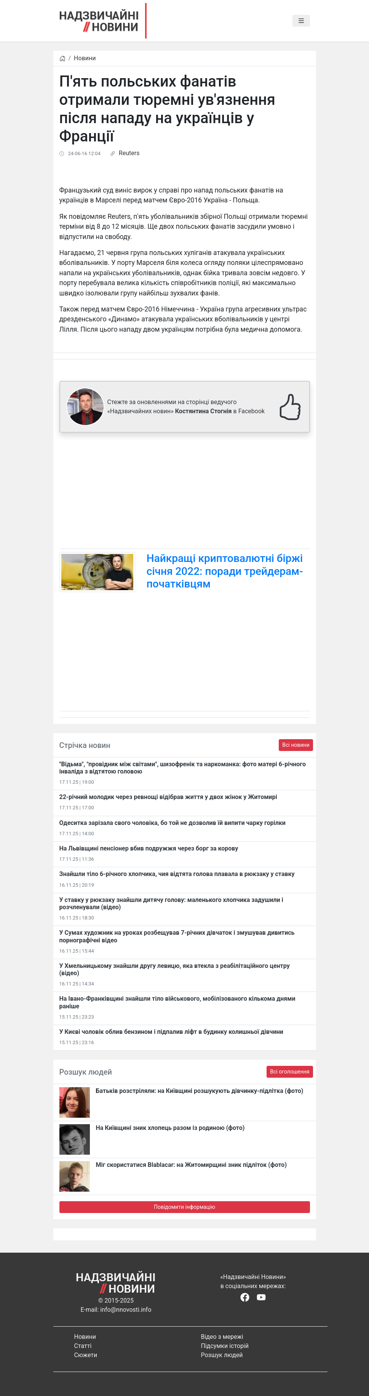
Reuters (129, 153)
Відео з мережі (222, 1336)
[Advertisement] (184, 492)
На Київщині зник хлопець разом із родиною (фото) (170, 1127)
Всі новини (295, 745)
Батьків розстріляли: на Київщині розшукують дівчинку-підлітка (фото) (200, 1090)
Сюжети (85, 1355)
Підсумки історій (225, 1345)
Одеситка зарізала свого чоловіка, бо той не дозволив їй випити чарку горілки (172, 822)
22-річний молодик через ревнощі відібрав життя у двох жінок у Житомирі (168, 797)
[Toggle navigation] (301, 21)
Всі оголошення (289, 1072)
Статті (83, 1345)
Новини (85, 58)
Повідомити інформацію (184, 1207)
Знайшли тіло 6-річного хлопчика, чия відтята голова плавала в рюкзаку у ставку (177, 874)
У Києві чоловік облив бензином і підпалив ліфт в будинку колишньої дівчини (171, 1031)
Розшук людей (222, 1355)
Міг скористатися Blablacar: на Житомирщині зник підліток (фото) (191, 1164)
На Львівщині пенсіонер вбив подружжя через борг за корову (148, 848)
